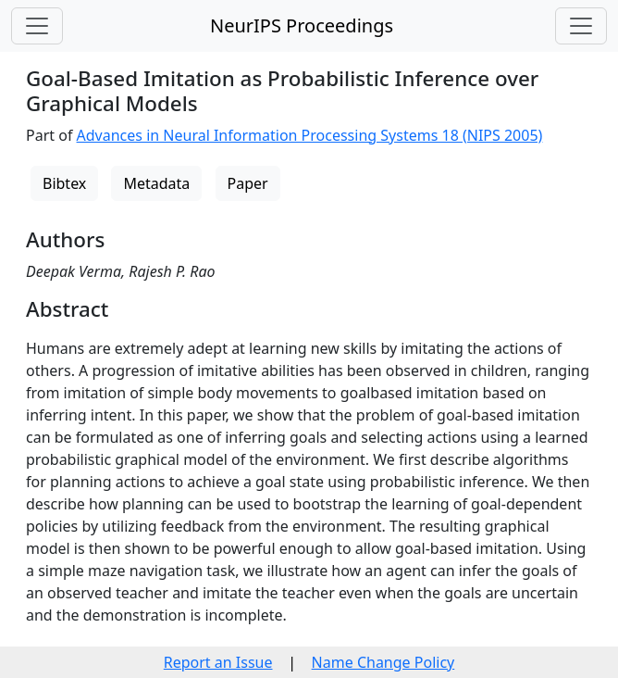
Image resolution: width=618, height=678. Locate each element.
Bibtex (64, 183)
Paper (248, 183)
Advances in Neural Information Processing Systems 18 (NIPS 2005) (310, 135)
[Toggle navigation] (37, 25)
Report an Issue (218, 662)
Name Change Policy (383, 662)
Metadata (156, 183)
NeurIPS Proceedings (301, 25)
